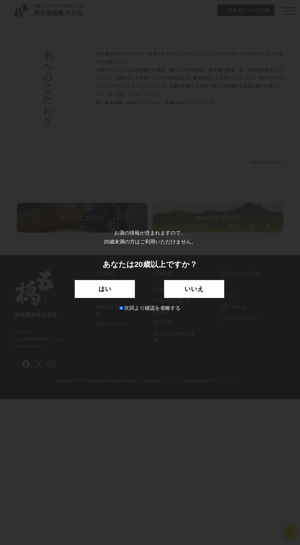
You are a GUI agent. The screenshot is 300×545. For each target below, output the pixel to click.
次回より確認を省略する (150, 308)
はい (105, 288)
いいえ (194, 288)
